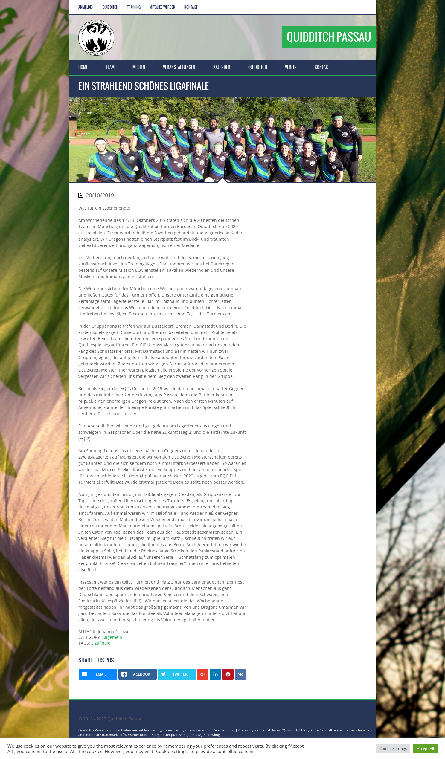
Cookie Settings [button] (393, 748)
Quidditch (110, 7)
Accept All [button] (425, 748)
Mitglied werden (162, 7)
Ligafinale (100, 643)
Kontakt (190, 7)
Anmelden (86, 7)
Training (134, 7)
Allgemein (112, 637)
